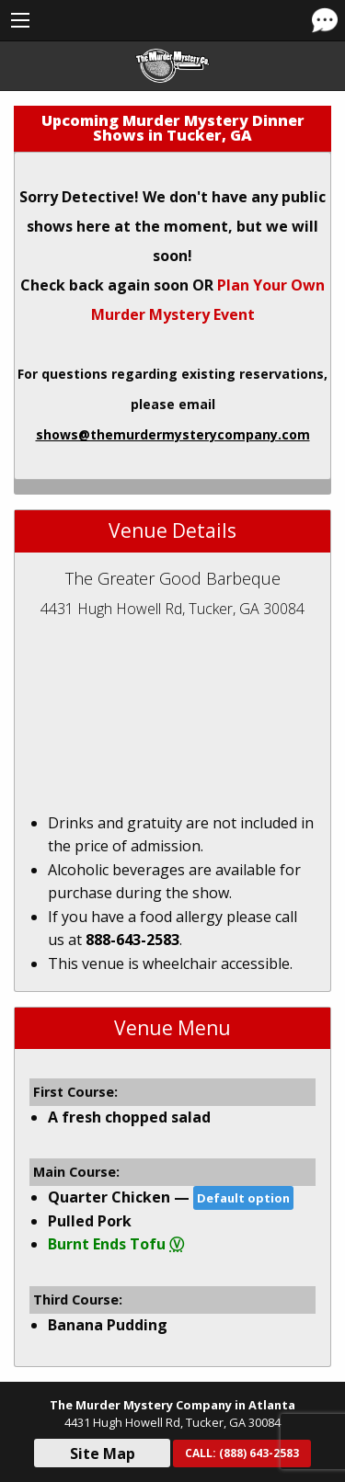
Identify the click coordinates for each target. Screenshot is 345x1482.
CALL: (242, 1453)
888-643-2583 (132, 939)
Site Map (102, 1453)
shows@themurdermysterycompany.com (173, 434)
